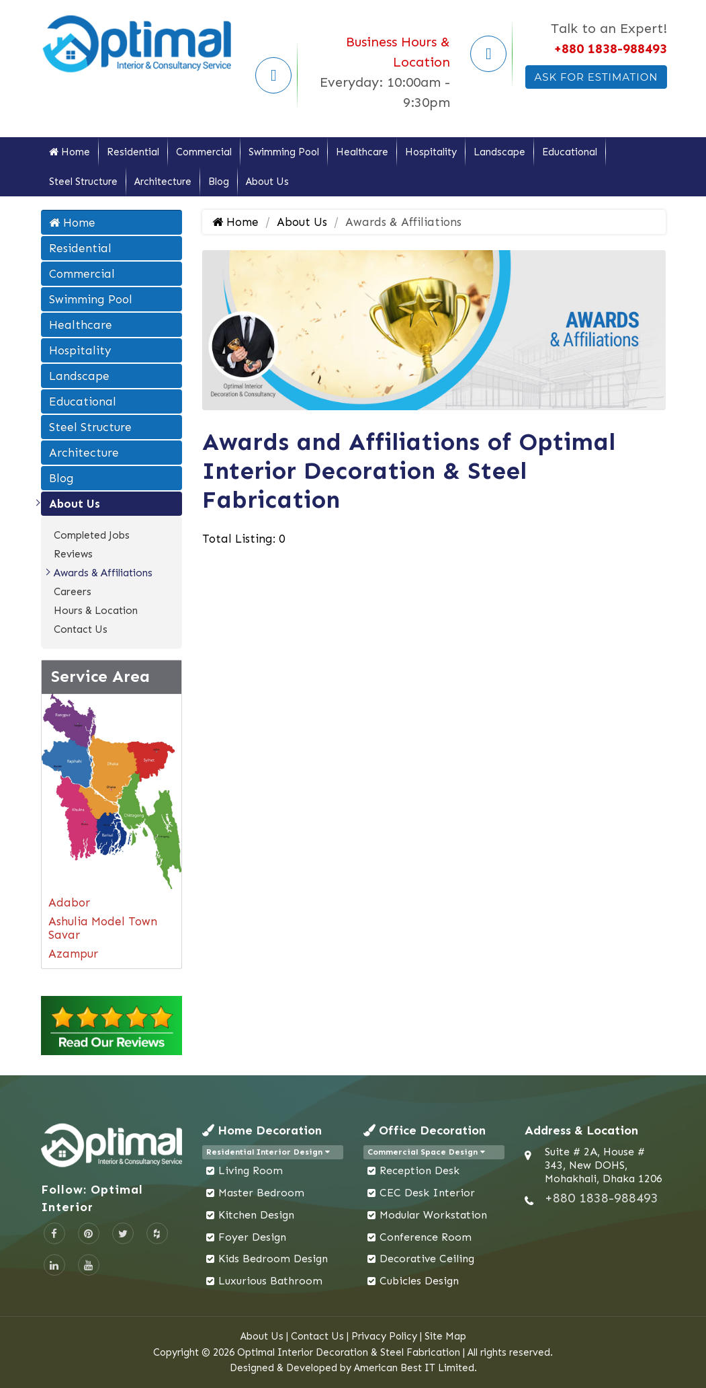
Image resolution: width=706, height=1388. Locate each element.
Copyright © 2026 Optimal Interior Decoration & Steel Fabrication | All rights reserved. (353, 1352)
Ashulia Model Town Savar (102, 928)
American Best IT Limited (414, 1368)
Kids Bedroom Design (273, 1258)
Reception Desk (419, 1170)
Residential (133, 152)
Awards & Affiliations (103, 573)
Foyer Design (252, 1237)
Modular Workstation (433, 1214)
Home (69, 152)
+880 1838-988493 (610, 48)
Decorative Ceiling (427, 1258)
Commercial (204, 152)
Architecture (162, 182)
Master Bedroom (261, 1192)
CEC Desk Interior (427, 1192)
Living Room (250, 1170)
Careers (72, 592)
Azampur (73, 953)
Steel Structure (83, 182)
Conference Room (426, 1237)
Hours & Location (96, 611)
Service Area (100, 676)
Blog (218, 182)
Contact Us (80, 629)
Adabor (69, 902)
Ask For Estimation (596, 77)
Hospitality (431, 152)
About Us (267, 182)
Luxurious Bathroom (270, 1280)
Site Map (445, 1336)
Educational (569, 152)
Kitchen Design (256, 1214)
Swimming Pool (284, 152)
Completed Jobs (92, 535)
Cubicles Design (419, 1280)
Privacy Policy (384, 1336)
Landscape (499, 152)
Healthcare (362, 152)
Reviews (73, 554)
